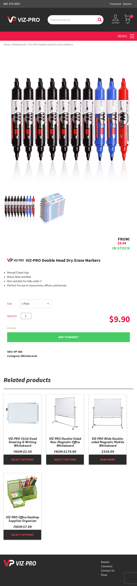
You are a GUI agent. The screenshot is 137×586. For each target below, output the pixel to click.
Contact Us (108, 570)
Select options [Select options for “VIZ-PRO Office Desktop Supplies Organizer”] (22, 535)
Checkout (115, 4)
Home (7, 44)
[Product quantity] (26, 316)
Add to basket (69, 337)
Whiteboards (19, 44)
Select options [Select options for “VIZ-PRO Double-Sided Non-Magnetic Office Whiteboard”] (65, 459)
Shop (104, 575)
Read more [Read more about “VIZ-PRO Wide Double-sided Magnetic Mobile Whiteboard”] (107, 459)
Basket (127, 4)
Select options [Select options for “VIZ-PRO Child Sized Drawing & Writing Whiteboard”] (22, 459)
